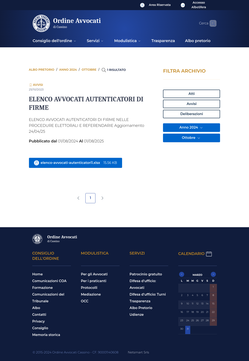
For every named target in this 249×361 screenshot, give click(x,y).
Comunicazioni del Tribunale (48, 297)
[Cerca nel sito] (211, 23)
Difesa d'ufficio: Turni (148, 294)
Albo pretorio (41, 70)
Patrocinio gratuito (146, 274)
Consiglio (40, 328)
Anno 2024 (191, 127)
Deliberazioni (191, 114)
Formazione (42, 288)
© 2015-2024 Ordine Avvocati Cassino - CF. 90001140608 (76, 352)
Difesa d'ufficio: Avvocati (143, 284)
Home (37, 274)
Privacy (38, 321)
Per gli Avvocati (94, 274)
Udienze (137, 315)
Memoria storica (46, 335)
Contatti (39, 315)
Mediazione (91, 294)
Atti (192, 94)
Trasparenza (140, 301)
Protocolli (89, 288)
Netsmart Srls (138, 352)
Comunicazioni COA (49, 281)
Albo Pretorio (141, 308)
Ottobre (191, 138)
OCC (85, 301)
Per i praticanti (93, 281)
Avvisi (192, 104)
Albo (36, 308)
